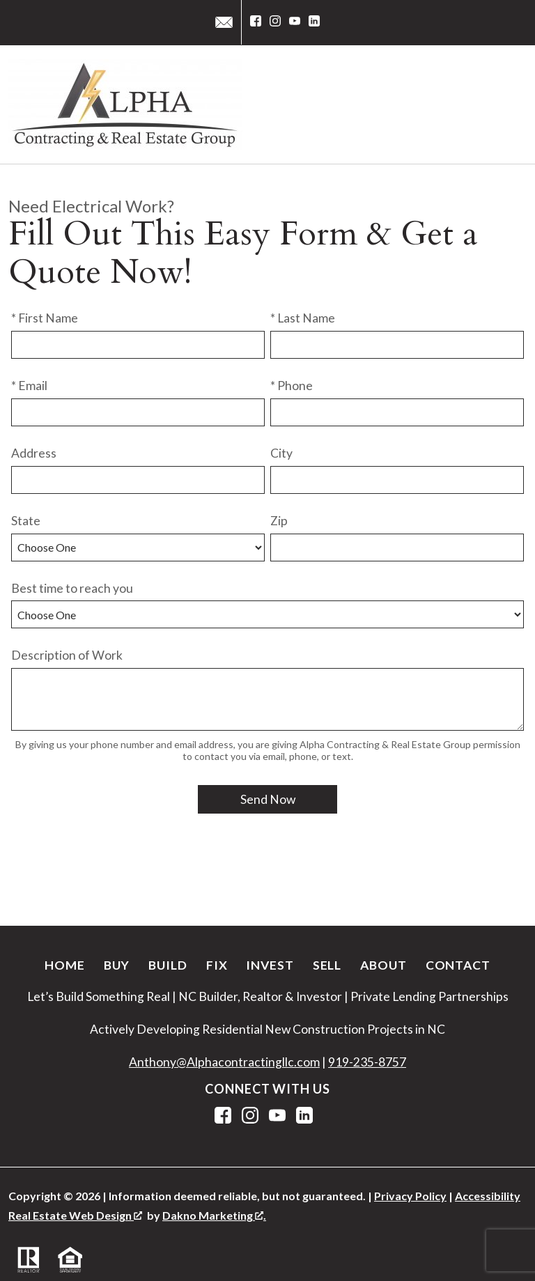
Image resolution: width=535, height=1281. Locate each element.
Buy (117, 965)
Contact (458, 965)
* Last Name (302, 318)
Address (33, 453)
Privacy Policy (410, 1195)
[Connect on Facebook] (255, 22)
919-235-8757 (367, 1062)
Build (167, 965)
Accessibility (487, 1195)
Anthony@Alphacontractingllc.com (224, 1062)
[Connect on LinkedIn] (314, 22)
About (383, 965)
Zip (279, 520)
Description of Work (67, 655)
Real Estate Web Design (75, 1215)
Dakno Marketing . (214, 1215)
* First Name (44, 318)
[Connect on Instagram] (275, 22)
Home (65, 965)
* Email (29, 385)
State (25, 520)
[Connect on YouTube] (294, 22)
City (281, 453)
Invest (269, 965)
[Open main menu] (510, 104)
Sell (327, 965)
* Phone (291, 385)
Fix (217, 965)
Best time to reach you (72, 588)
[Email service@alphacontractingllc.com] (224, 22)
